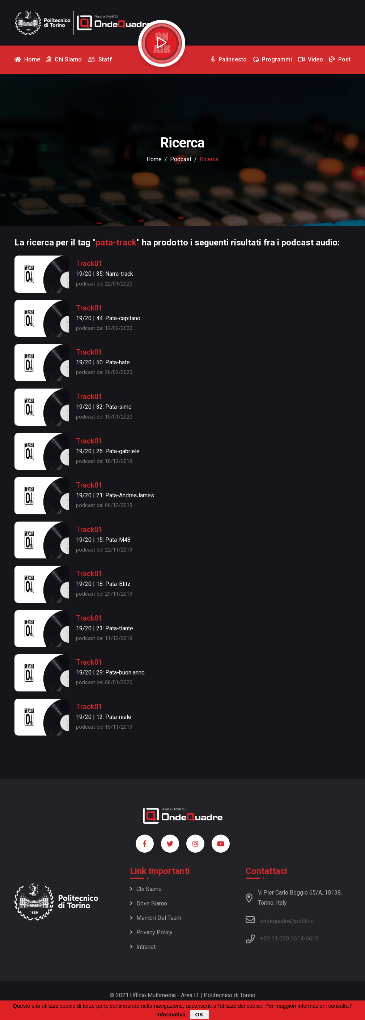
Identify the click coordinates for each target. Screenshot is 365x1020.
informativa (171, 1015)
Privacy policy (151, 932)
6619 (312, 938)
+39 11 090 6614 (282, 938)
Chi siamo (146, 889)
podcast (180, 159)
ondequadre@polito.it (280, 920)
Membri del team (155, 917)
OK (199, 1015)
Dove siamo (148, 903)
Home (154, 159)
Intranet (143, 946)
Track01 (89, 263)
